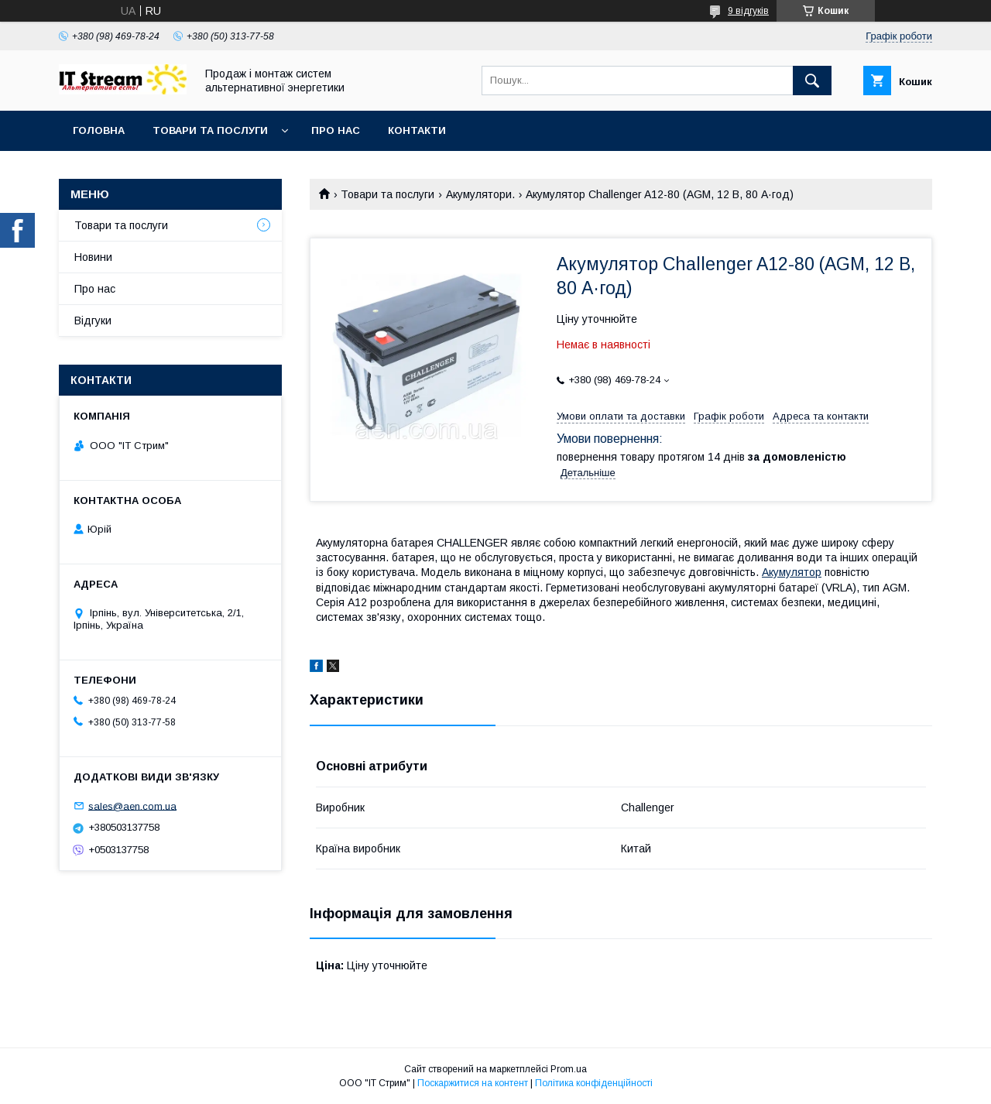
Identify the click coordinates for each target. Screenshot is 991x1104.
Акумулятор (791, 572)
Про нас (335, 130)
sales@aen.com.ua (132, 805)
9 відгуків (748, 10)
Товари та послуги (210, 130)
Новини (93, 257)
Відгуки (92, 320)
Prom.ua (568, 1069)
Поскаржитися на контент (472, 1083)
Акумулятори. (480, 194)
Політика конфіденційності (594, 1083)
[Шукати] (812, 80)
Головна (99, 130)
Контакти (417, 130)
